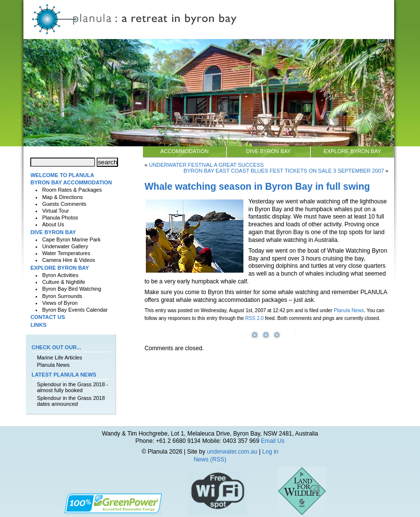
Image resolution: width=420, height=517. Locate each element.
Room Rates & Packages (71, 190)
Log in (270, 451)
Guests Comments (64, 204)
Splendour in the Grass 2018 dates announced (71, 401)
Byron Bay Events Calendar (74, 310)
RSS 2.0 (254, 318)
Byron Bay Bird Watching (71, 289)
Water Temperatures (66, 253)
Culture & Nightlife (63, 282)
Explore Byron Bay (352, 151)
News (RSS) (210, 459)
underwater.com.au (232, 451)
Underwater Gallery (65, 246)
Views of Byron (60, 303)
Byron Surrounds (62, 296)
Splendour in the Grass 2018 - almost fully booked (72, 387)
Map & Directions (62, 197)
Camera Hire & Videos (68, 260)
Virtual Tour (55, 211)
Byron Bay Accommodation (71, 182)
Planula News (349, 310)
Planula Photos (60, 217)
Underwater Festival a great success (206, 165)
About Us (53, 224)
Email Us (273, 440)
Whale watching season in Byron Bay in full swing (257, 186)
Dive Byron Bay (268, 151)
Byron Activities (60, 275)
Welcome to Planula (62, 175)
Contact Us (47, 317)
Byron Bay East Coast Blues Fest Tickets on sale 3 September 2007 (283, 171)
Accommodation (184, 151)
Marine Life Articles (59, 357)
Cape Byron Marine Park (71, 239)
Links (38, 325)
